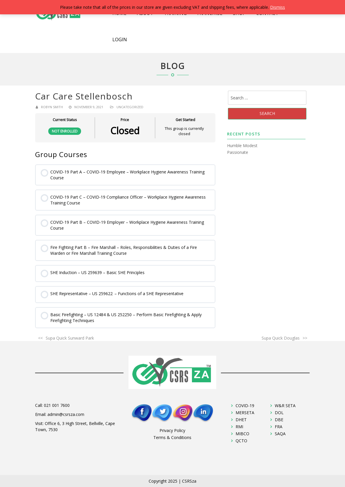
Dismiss (277, 7)
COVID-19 (245, 405)
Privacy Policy (172, 430)
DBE (279, 419)
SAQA (280, 433)
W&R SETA (285, 405)
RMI (239, 426)
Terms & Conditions (172, 437)
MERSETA (245, 412)
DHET (241, 419)
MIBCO (242, 433)
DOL (279, 412)
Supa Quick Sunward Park (70, 338)
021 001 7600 (57, 405)
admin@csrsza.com (65, 414)
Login (119, 39)
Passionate (237, 152)
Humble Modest (242, 145)
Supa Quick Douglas (281, 338)
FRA (278, 426)
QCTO (241, 440)
